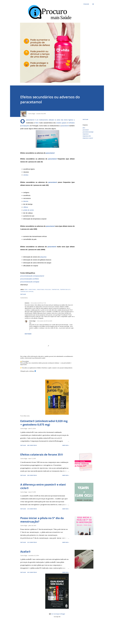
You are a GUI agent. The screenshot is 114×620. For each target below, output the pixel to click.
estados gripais (61, 123)
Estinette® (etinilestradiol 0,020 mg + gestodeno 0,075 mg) (44, 422)
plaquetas (43, 257)
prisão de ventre (28, 210)
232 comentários (32, 542)
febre (37, 123)
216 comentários (32, 509)
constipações (25, 126)
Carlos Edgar (32, 321)
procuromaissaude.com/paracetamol (32, 276)
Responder (28, 334)
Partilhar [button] (85, 119)
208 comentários (32, 475)
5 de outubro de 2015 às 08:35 (44, 321)
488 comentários (32, 445)
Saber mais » (65, 445)
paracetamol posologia (88, 132)
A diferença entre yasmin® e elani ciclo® (43, 486)
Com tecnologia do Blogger (57, 614)
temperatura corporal (88, 138)
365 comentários (32, 572)
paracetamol (30, 120)
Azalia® (25, 551)
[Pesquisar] (86, 4)
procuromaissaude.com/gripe (29, 282)
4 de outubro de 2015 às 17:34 (38, 303)
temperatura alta (87, 136)
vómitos (25, 175)
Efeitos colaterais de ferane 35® (41, 454)
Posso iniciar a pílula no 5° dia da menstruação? (42, 519)
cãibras (25, 207)
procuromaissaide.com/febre (29, 279)
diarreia (25, 201)
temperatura (86, 134)
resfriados (71, 123)
